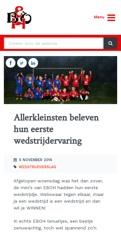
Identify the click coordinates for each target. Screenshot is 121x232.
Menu (104, 17)
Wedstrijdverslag (37, 167)
